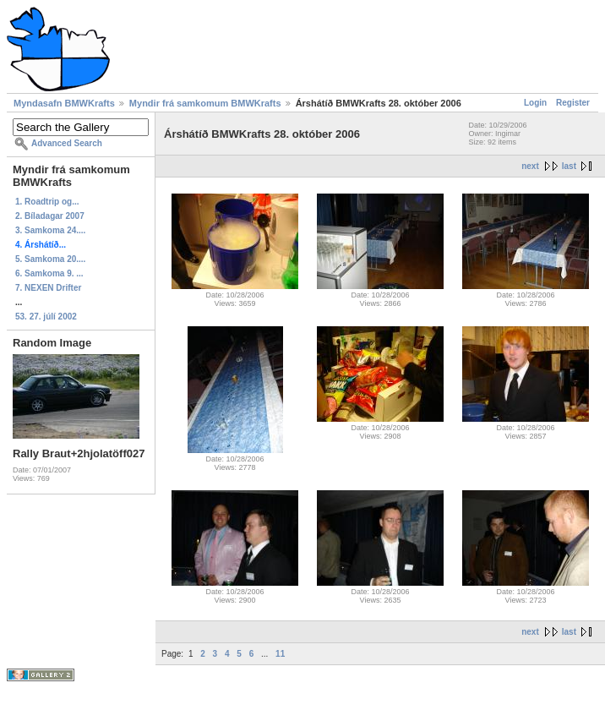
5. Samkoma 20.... (50, 259)
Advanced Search (66, 143)
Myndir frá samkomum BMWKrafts (205, 103)
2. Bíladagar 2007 (49, 216)
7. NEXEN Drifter (48, 287)
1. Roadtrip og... (47, 201)
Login (535, 102)
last (569, 166)
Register (573, 102)
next (530, 166)
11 (280, 653)
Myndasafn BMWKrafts (64, 103)
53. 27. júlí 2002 (46, 316)
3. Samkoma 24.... (50, 230)
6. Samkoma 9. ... (49, 273)
